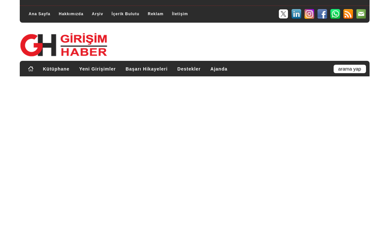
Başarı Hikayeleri (147, 69)
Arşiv (97, 14)
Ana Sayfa (40, 14)
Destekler (189, 69)
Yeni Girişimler (97, 69)
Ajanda (219, 69)
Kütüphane (56, 69)
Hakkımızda (71, 14)
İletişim (180, 14)
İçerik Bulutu (126, 14)
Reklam (156, 14)
